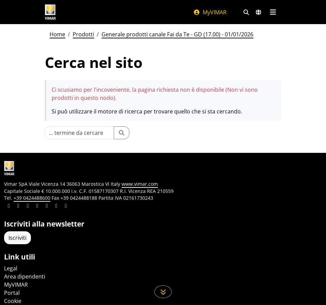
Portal (12, 293)
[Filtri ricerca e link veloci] (246, 12)
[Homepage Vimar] (50, 12)
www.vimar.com (140, 184)
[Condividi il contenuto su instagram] (37, 206)
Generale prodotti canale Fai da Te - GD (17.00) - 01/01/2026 (177, 34)
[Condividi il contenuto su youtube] (46, 206)
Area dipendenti (24, 276)
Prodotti (83, 34)
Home (57, 34)
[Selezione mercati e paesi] (258, 12)
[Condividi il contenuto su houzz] (56, 206)
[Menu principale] (273, 12)
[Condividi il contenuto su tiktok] (65, 206)
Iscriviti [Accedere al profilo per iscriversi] (17, 237)
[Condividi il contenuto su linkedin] (8, 206)
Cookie (12, 301)
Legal (10, 268)
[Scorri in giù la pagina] (163, 291)
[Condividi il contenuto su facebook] (18, 206)
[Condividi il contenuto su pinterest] (27, 206)
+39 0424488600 (32, 198)
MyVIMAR (210, 12)
